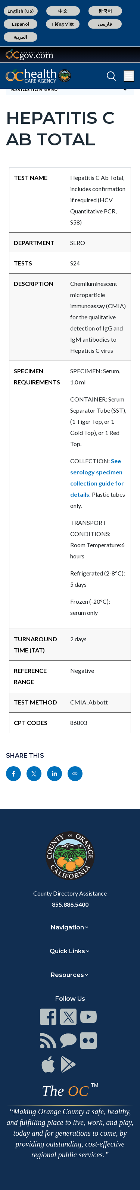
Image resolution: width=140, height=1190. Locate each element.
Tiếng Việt (62, 24)
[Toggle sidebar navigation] (70, 89)
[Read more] (29, 54)
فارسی (105, 24)
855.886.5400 (70, 904)
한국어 (105, 11)
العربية (20, 37)
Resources (67, 974)
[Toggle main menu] (129, 76)
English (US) (20, 11)
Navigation (67, 927)
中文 (63, 11)
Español (20, 24)
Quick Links (67, 951)
